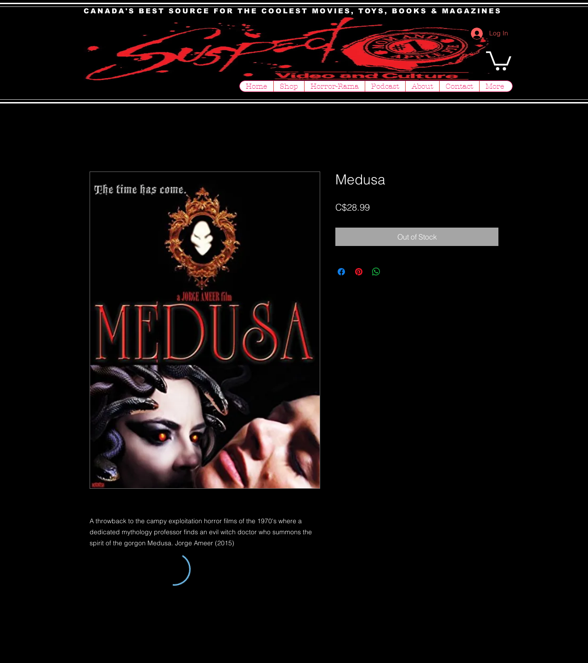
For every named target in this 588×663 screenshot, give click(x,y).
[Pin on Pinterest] (358, 271)
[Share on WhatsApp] (376, 271)
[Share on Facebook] (341, 271)
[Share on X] (393, 271)
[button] (498, 59)
